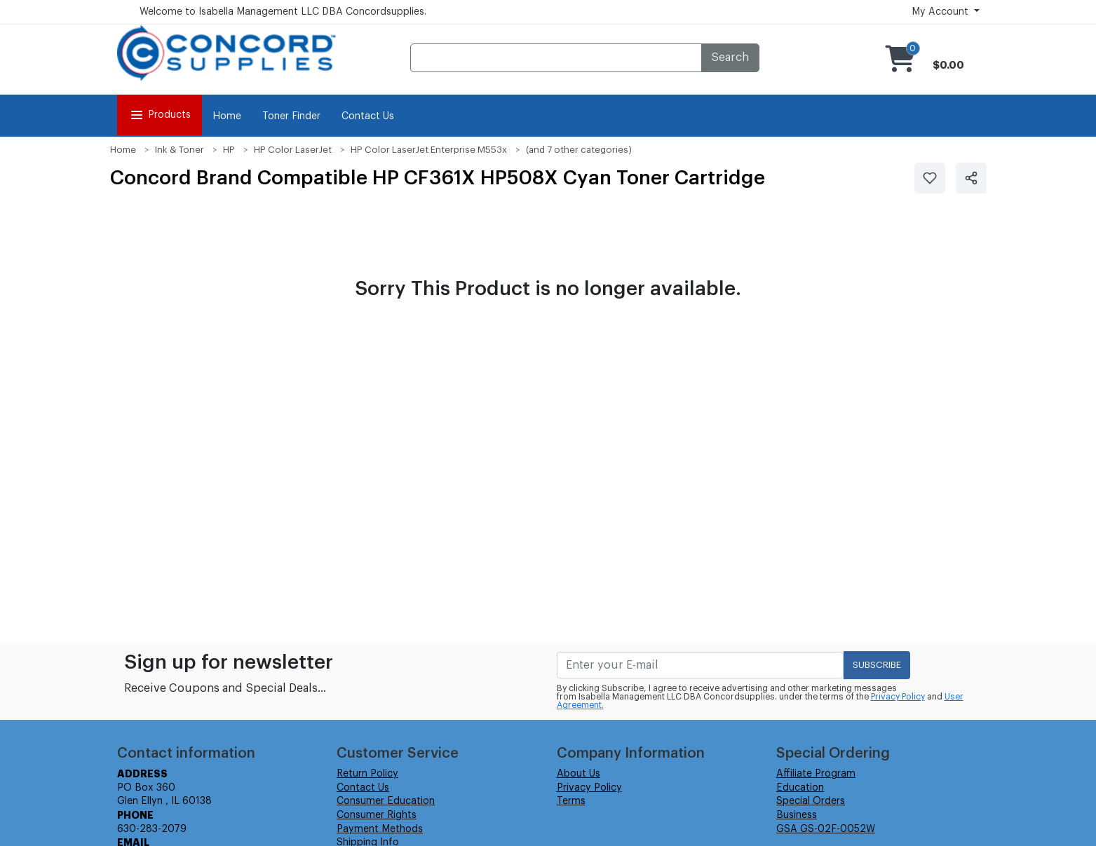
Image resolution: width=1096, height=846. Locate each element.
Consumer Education (386, 801)
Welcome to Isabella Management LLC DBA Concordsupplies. (283, 12)
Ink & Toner (179, 149)
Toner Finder (291, 116)
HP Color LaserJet (293, 149)
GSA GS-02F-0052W (825, 829)
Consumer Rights (377, 815)
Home (226, 116)
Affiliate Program (815, 774)
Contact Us (367, 116)
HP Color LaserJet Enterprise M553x (429, 149)
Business (796, 815)
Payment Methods (380, 829)
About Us (578, 774)
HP (229, 149)
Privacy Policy (898, 697)
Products (159, 115)
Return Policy (367, 774)
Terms (571, 801)
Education (800, 788)
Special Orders (810, 801)
